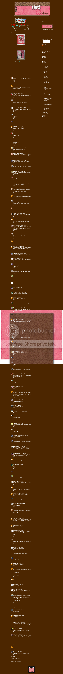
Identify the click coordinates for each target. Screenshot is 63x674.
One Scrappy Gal (15, 292)
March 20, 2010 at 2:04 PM (19, 258)
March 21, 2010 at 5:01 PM (19, 557)
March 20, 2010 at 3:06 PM (21, 282)
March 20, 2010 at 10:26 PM (21, 446)
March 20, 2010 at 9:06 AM (19, 153)
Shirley (14, 509)
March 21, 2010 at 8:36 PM (20, 609)
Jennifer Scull (15, 373)
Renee (14, 336)
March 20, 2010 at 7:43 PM (19, 386)
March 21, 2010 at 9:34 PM (21, 622)
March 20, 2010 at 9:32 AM (19, 165)
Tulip (44, 93)
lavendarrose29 (15, 253)
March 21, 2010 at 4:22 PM (21, 552)
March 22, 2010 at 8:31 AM (21, 628)
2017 (44, 53)
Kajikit (14, 258)
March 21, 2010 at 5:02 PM (20, 563)
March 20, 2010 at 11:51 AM (22, 207)
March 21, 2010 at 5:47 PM (19, 584)
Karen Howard (15, 330)
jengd (14, 547)
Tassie (14, 557)
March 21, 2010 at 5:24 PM (20, 568)
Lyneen (14, 518)
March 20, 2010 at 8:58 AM (22, 147)
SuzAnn (14, 195)
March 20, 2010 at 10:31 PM (22, 453)
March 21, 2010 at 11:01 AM (22, 530)
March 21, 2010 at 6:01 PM (18, 589)
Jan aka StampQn (16, 147)
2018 (44, 52)
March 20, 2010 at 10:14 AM (21, 181)
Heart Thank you (46, 82)
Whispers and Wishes (16, 435)
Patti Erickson (15, 282)
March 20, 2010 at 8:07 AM (19, 126)
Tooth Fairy (45, 109)
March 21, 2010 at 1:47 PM (19, 547)
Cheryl (14, 153)
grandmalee (15, 446)
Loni (14, 589)
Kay (13, 651)
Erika (14, 263)
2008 (44, 116)
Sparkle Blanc (21, 47)
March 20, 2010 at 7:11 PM (19, 368)
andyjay (14, 475)
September (45, 67)
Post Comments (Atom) (18, 661)
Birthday (45, 87)
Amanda (14, 609)
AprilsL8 (14, 275)
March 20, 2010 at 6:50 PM (19, 351)
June (45, 71)
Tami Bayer (15, 213)
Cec (13, 77)
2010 (44, 62)
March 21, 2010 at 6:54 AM (19, 475)
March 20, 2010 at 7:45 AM (22, 107)
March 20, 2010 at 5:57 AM (18, 77)
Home (21, 659)
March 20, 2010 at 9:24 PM (19, 410)
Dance (45, 90)
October (45, 66)
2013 (44, 58)
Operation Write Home (16, 85)
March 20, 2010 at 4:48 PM (21, 307)
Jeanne (14, 246)
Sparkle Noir (16, 63)
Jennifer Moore (15, 453)
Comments (45, 42)
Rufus (14, 391)
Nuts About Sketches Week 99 (48, 104)
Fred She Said (26, 45)
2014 (44, 57)
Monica (14, 399)
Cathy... (14, 368)
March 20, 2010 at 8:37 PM (19, 391)
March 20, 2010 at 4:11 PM (22, 292)
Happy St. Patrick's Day (47, 94)
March (45, 75)
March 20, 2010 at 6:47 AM (24, 85)
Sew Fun (45, 103)
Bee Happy (45, 81)
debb (14, 584)
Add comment (13, 656)
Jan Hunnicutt (15, 207)
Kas (13, 405)
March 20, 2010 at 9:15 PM (18, 405)
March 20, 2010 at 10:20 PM (21, 440)
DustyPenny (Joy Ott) (16, 493)
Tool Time (45, 76)
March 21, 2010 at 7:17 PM (19, 594)
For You (45, 92)
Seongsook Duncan (16, 225)
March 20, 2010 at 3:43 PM (19, 287)
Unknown (14, 297)
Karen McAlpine (15, 160)
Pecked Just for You (47, 78)
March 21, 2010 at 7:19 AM (23, 493)
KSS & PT (45, 100)
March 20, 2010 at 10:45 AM (20, 195)
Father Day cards (46, 108)
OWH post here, (14, 46)
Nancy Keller (15, 628)
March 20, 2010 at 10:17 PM (24, 435)
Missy (14, 287)
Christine (14, 200)
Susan (14, 594)
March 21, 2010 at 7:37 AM (21, 503)
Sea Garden (12, 26)
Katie (14, 126)
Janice (14, 410)
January (45, 113)
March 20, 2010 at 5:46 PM (19, 336)
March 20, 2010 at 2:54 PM (19, 270)
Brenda (14, 346)
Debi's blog (20, 26)
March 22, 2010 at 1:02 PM (21, 639)
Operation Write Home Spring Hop (17, 18)
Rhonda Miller (15, 171)
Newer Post (12, 659)
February (45, 112)
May (44, 72)
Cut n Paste (15, 423)
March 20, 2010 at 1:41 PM (22, 253)
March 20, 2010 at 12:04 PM (21, 213)
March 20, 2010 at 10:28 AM (21, 188)
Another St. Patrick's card (47, 97)
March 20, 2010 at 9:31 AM (22, 160)
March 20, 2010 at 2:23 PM (19, 263)
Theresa (14, 165)
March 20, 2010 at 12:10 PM (23, 225)
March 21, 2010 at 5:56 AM (19, 464)
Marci (14, 386)
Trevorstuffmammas (16, 646)
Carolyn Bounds (15, 530)
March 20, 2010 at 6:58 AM (19, 93)
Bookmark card (46, 105)
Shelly (14, 351)
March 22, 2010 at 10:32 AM (19, 634)
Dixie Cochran (15, 307)
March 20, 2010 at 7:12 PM (21, 373)
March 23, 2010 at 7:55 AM (18, 651)
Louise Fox (15, 188)
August (45, 68)
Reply (14, 83)
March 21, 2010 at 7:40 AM (19, 509)
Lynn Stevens (15, 440)
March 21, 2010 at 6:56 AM (19, 481)
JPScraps (14, 525)
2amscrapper (15, 503)
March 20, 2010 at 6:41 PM (19, 346)
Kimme (14, 634)
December (45, 63)
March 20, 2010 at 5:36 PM (21, 330)
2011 (44, 61)
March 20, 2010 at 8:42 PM (19, 399)
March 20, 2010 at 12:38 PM (20, 246)
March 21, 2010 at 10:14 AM (20, 518)
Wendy (14, 270)
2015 (44, 56)
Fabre (14, 93)
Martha (14, 319)
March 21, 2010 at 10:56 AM (20, 525)
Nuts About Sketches (47, 110)
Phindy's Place (20, 61)
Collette (14, 481)
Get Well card (46, 77)
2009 (44, 115)
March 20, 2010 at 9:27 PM (21, 423)
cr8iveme (14, 615)
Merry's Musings (15, 107)
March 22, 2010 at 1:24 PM (23, 646)
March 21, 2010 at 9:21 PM (20, 615)
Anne (14, 464)
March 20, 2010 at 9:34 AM (21, 171)
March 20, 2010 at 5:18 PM (19, 319)
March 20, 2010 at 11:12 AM (20, 200)
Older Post (29, 659)
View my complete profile (46, 51)
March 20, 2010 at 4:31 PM (20, 297)
